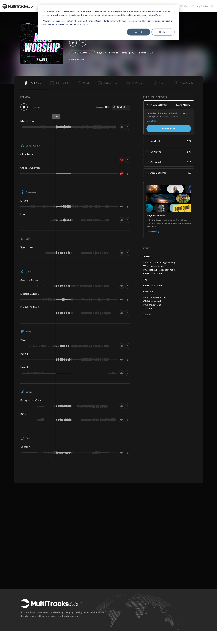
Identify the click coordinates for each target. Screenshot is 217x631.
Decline (163, 32)
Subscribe (169, 128)
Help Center (199, 6)
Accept (138, 32)
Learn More (151, 120)
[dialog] (108, 22)
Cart (184, 6)
